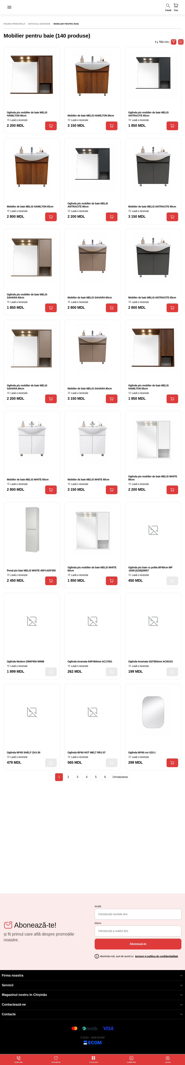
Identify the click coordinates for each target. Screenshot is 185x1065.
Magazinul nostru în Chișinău (92, 995)
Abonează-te (138, 943)
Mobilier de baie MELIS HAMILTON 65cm (30, 206)
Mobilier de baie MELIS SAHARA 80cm (90, 388)
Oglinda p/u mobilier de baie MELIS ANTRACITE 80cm (88, 205)
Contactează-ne (92, 1005)
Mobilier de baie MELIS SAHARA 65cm (90, 297)
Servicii (92, 985)
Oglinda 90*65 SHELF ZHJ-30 (23, 752)
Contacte (92, 1014)
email (98, 923)
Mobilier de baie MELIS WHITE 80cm (88, 479)
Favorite (56, 1059)
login (168, 1059)
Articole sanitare (39, 24)
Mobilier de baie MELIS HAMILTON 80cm (91, 115)
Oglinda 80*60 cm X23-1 (142, 752)
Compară (131, 1059)
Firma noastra (92, 975)
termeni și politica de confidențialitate (156, 956)
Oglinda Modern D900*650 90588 (25, 661)
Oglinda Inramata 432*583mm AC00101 (150, 661)
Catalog (93, 1059)
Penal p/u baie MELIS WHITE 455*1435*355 (31, 570)
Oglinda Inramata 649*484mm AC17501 (90, 661)
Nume (98, 906)
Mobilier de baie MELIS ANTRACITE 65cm (152, 297)
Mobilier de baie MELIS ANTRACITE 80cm (152, 206)
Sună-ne (18, 1059)
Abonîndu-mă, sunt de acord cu (139, 956)
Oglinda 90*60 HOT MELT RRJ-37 (87, 752)
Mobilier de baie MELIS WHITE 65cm (28, 479)
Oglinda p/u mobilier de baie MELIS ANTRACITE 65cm (148, 114)
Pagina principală (14, 24)
